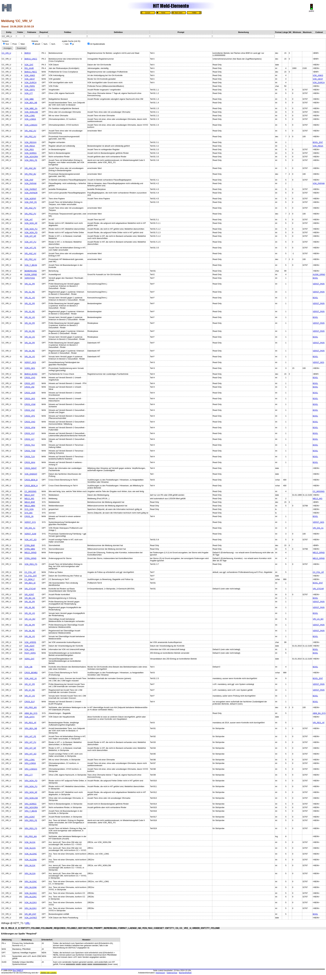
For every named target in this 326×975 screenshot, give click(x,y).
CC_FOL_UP (30, 572)
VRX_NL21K (30, 865)
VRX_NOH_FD (31, 780)
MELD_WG (29, 498)
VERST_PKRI (319, 284)
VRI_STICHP (30, 589)
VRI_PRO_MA (31, 836)
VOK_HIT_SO (30, 539)
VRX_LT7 (29, 775)
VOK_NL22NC (31, 854)
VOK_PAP (29, 180)
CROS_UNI (29, 387)
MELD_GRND (30, 552)
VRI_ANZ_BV (30, 168)
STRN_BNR (30, 545)
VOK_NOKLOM (31, 112)
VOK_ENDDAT (31, 474)
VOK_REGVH (30, 142)
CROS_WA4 (30, 462)
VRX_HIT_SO (30, 754)
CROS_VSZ (30, 410)
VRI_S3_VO (30, 337)
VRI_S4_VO (30, 356)
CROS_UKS (30, 398)
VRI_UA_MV (30, 619)
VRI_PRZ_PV (30, 214)
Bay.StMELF (18, 970)
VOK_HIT (29, 219)
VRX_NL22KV (31, 908)
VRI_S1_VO (30, 298)
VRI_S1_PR (30, 284)
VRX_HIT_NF (30, 748)
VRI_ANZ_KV (30, 131)
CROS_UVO (30, 377)
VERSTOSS (30, 278)
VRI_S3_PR (30, 323)
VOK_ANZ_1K (31, 678)
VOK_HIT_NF (30, 236)
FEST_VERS (30, 653)
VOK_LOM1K (30, 119)
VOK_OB (28, 667)
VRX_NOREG (30, 804)
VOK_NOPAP (30, 198)
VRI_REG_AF (30, 722)
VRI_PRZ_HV (30, 259)
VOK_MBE (29, 99)
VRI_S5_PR (30, 602)
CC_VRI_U (6, 53)
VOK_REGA (30, 146)
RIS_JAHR (29, 68)
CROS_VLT (29, 439)
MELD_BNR (30, 502)
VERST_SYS (30, 522)
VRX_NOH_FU (31, 786)
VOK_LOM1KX (31, 125)
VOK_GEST (30, 79)
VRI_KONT (29, 594)
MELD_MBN (30, 506)
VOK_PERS (30, 86)
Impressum (160, 973)
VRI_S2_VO (30, 317)
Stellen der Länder (48, 973)
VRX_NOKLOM (31, 798)
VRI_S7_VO (30, 696)
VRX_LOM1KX (31, 769)
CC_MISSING (30, 491)
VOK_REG (29, 149)
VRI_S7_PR (30, 684)
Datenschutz (172, 973)
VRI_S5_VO (30, 613)
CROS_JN (29, 516)
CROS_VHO (30, 422)
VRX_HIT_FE (30, 736)
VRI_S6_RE (30, 631)
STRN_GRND (30, 558)
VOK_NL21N (30, 848)
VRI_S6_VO (30, 636)
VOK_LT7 (29, 93)
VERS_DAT (29, 659)
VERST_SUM (30, 534)
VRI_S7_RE (30, 690)
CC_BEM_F (30, 579)
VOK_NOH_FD (31, 232)
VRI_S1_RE (30, 292)
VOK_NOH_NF (31, 223)
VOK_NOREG (31, 153)
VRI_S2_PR (30, 303)
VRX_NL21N (30, 873)
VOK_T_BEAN (31, 265)
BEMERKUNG (31, 271)
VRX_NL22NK (31, 887)
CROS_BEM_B (31, 480)
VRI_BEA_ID (30, 583)
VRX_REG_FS (31, 828)
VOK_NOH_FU (31, 229)
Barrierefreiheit (185, 973)
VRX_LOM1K (30, 763)
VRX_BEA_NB (31, 728)
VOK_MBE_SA (31, 108)
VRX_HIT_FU (30, 742)
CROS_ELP (30, 701)
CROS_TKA (30, 445)
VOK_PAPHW (30, 183)
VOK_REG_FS (31, 564)
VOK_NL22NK (31, 859)
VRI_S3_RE (30, 331)
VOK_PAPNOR (31, 193)
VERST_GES (30, 362)
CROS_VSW (30, 404)
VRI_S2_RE (30, 311)
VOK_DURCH (30, 82)
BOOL (315, 278)
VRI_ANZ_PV (30, 208)
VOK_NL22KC (31, 893)
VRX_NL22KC (31, 897)
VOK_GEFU (30, 90)
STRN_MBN (30, 549)
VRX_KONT (30, 817)
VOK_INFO (29, 649)
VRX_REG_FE (31, 820)
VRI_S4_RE (30, 351)
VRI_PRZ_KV (30, 136)
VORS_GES (30, 368)
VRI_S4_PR (30, 343)
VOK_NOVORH (31, 156)
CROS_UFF (30, 383)
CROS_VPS (30, 416)
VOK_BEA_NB (31, 102)
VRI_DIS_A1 (30, 528)
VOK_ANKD (30, 75)
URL (27, 923)
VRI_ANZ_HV (30, 253)
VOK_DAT (29, 65)
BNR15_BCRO (31, 374)
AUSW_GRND (31, 274)
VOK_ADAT (29, 646)
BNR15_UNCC (31, 59)
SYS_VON (29, 509)
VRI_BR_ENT (30, 914)
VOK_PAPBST (31, 189)
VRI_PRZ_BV (30, 174)
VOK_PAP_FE (31, 202)
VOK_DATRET (31, 918)
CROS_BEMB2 (31, 672)
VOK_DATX (29, 717)
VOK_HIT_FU (30, 242)
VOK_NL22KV (31, 902)
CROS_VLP (30, 433)
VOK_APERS (30, 642)
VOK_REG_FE (31, 160)
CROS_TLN (30, 456)
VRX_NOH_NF (31, 792)
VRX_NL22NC (31, 881)
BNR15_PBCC (31, 72)
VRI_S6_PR (30, 625)
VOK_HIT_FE (30, 248)
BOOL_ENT (318, 142)
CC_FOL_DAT (31, 576)
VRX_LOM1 (30, 760)
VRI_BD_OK (30, 598)
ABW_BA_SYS (31, 713)
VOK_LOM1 (30, 115)
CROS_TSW (30, 451)
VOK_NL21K (30, 842)
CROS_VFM (30, 427)
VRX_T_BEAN (31, 811)
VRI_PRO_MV (31, 707)
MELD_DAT (29, 495)
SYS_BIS (28, 513)
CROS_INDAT (31, 468)
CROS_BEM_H (31, 485)
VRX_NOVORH (31, 807)
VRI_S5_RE (30, 607)
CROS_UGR (30, 393)
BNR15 (28, 53)
